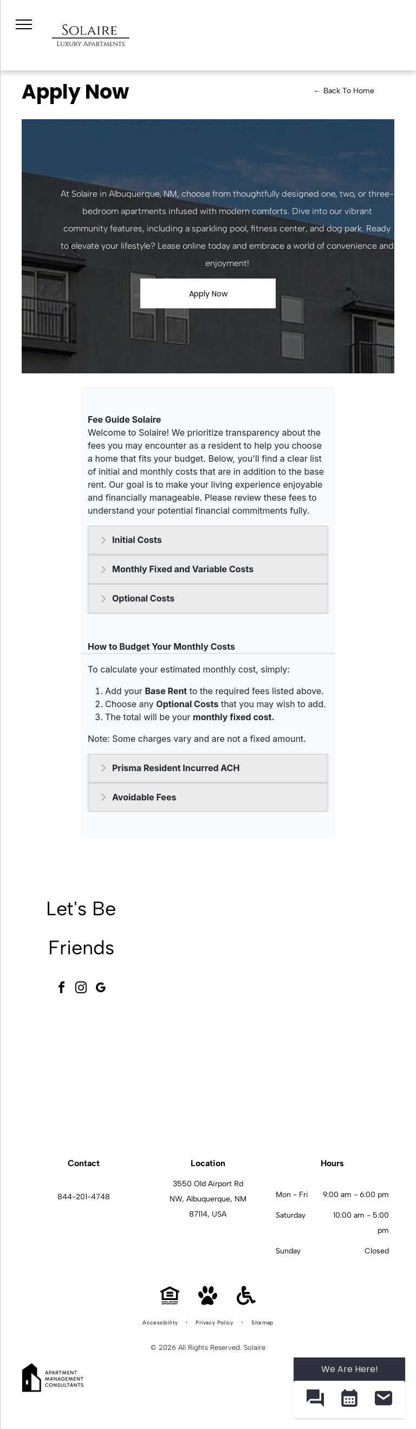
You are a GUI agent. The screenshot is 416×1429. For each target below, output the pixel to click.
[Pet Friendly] (207, 1302)
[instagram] (81, 989)
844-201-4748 (83, 1196)
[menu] (24, 24)
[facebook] (61, 989)
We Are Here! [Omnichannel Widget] (349, 1369)
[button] (315, 1399)
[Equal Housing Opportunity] (169, 1302)
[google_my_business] (100, 989)
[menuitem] (160, 1323)
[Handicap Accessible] (246, 1302)
